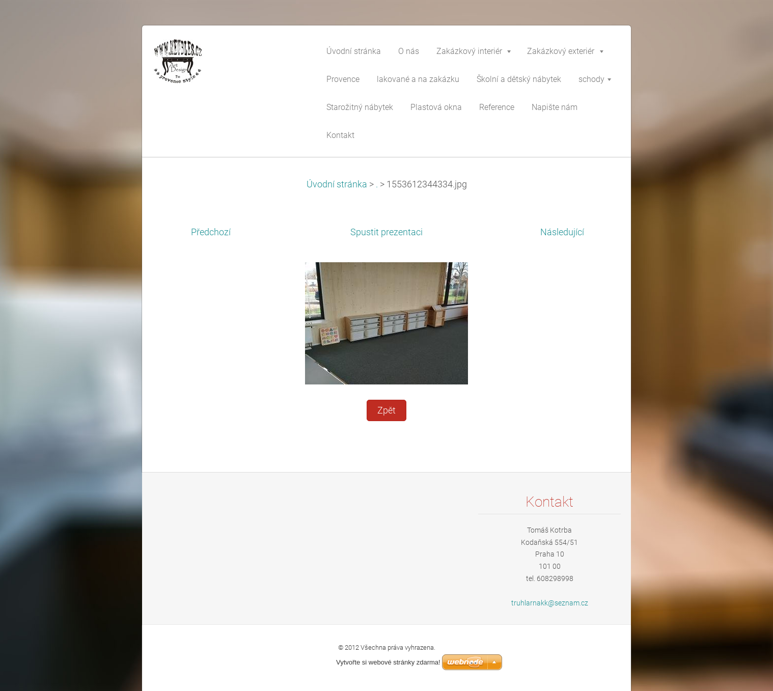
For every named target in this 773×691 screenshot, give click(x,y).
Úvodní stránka (337, 184)
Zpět (386, 410)
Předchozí (211, 232)
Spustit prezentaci (386, 232)
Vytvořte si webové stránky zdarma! (388, 662)
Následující (562, 232)
